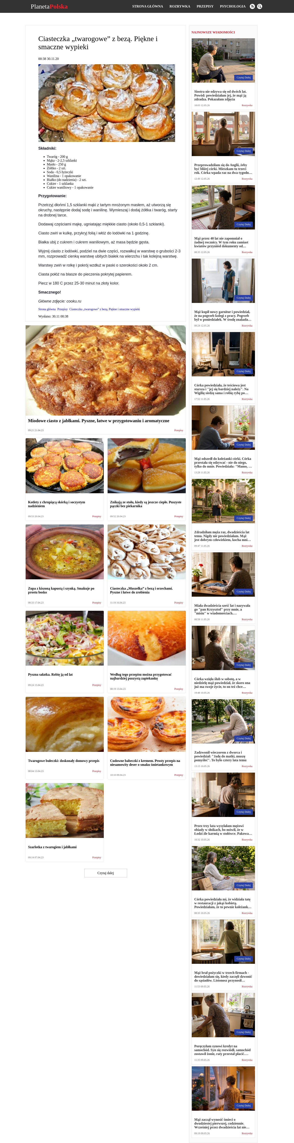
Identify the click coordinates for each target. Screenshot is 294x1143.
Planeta (49, 6)
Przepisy (205, 6)
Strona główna (147, 6)
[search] (259, 6)
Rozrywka (180, 6)
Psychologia (233, 6)
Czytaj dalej (105, 873)
